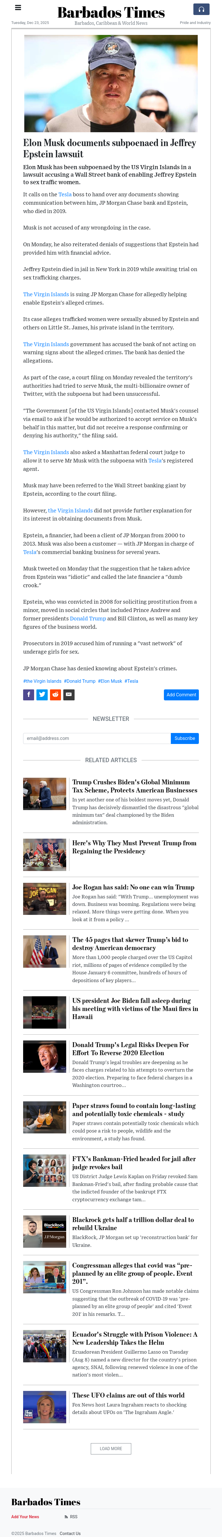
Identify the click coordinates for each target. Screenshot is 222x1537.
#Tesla (131, 681)
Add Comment (181, 694)
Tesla (65, 194)
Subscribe (185, 738)
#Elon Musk (110, 681)
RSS (70, 1516)
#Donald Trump (80, 681)
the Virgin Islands (70, 511)
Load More (111, 1448)
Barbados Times (111, 12)
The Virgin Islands (46, 294)
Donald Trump (88, 619)
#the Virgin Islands (42, 681)
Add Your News (25, 1516)
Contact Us (70, 1533)
